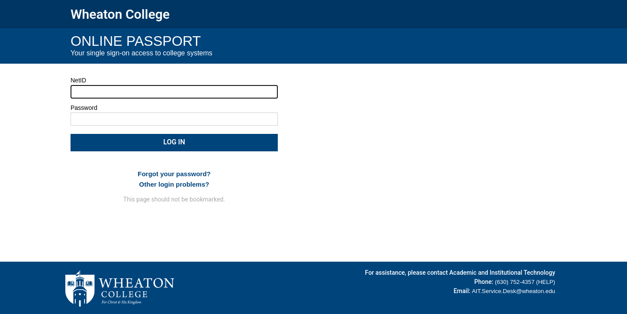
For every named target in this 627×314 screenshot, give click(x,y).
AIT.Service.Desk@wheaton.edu (513, 291)
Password (84, 107)
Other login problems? (174, 184)
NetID (78, 80)
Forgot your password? (174, 173)
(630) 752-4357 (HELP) (525, 282)
